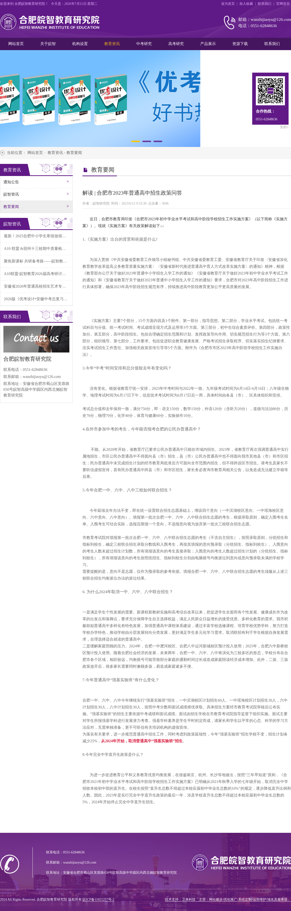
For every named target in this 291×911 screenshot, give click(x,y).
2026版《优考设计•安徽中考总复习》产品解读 (38, 299)
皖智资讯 (11, 194)
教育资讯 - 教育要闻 (64, 153)
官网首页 (283, 4)
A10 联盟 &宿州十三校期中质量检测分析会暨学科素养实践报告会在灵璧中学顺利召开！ (38, 248)
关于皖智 (48, 44)
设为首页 (228, 4)
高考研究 (176, 44)
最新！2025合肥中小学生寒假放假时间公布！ (38, 236)
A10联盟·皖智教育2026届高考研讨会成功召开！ (38, 274)
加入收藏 (246, 4)
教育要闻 (11, 207)
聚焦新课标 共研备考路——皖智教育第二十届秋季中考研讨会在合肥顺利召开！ (38, 261)
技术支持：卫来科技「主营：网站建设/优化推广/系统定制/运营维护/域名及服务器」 (228, 899)
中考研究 (144, 44)
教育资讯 (112, 44)
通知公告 (11, 182)
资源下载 (240, 44)
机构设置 (80, 44)
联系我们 (264, 4)
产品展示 (208, 44)
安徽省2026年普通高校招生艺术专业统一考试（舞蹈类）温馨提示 (38, 286)
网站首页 (16, 44)
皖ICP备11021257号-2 (98, 899)
